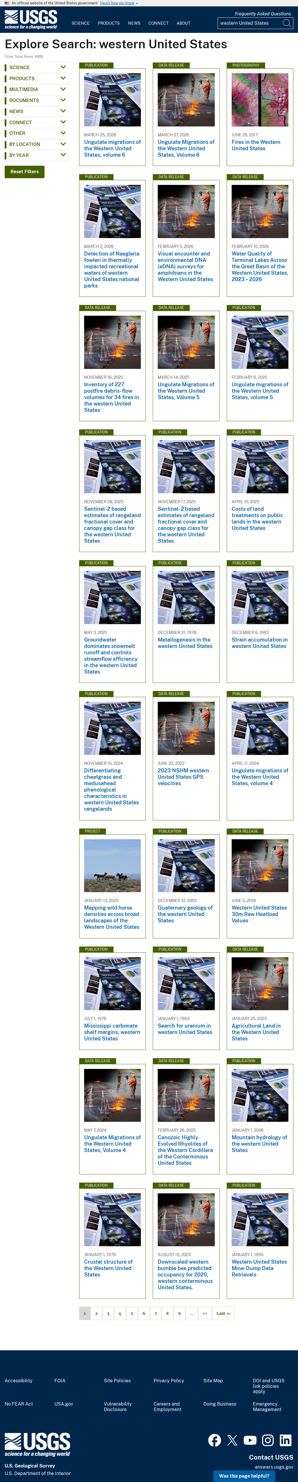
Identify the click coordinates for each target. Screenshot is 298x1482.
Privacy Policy (169, 1380)
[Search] (287, 23)
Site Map (213, 1380)
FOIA (59, 1380)
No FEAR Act (19, 1404)
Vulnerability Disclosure (118, 1406)
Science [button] (19, 67)
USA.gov (63, 1404)
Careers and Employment (167, 1406)
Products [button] (22, 78)
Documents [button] (24, 100)
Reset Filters (24, 171)
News (134, 23)
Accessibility (19, 1380)
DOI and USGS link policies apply (269, 1386)
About (183, 23)
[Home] (31, 28)
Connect (158, 23)
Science (81, 23)
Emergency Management (267, 1406)
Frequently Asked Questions (263, 14)
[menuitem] (81, 20)
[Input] (255, 23)
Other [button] (17, 133)
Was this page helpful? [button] (244, 1476)
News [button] (16, 111)
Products (109, 23)
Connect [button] (20, 122)
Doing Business (219, 1404)
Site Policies (117, 1380)
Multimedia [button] (23, 89)
